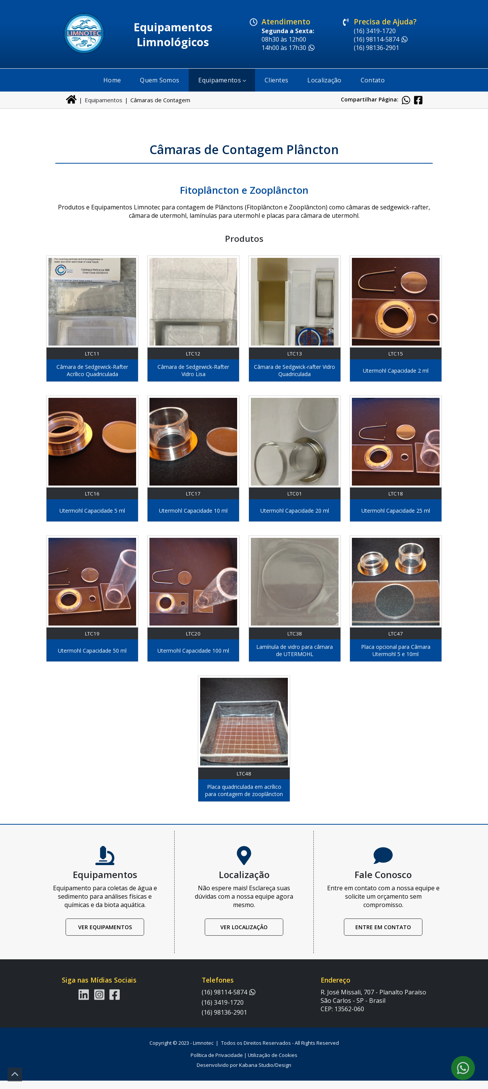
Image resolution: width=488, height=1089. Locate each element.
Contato (373, 80)
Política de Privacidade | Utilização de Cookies (244, 1063)
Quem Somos (159, 80)
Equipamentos (222, 80)
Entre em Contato (383, 935)
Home (112, 80)
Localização (324, 80)
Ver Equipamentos (105, 935)
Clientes (276, 80)
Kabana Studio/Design (265, 1073)
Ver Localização (244, 935)
